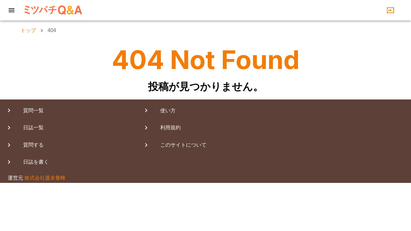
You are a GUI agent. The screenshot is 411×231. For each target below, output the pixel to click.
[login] (390, 10)
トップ (28, 30)
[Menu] (11, 10)
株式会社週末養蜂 (45, 178)
